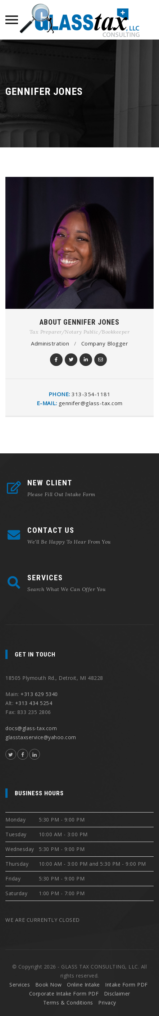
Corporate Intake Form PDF (64, 993)
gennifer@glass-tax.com (91, 403)
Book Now (48, 984)
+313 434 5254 (34, 703)
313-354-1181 (91, 394)
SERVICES (45, 577)
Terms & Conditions (68, 1002)
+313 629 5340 (39, 694)
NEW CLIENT (49, 483)
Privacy (107, 1002)
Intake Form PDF (126, 984)
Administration (50, 343)
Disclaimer (117, 993)
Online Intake (83, 984)
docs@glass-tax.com (31, 728)
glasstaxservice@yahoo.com (40, 737)
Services (19, 984)
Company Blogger (104, 343)
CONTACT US (50, 530)
